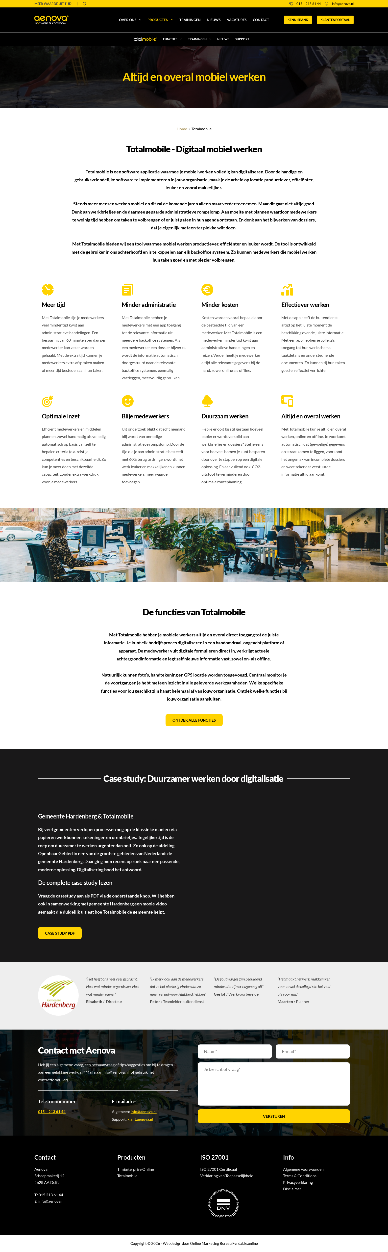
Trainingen (190, 20)
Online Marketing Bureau (211, 1243)
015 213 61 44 (51, 1194)
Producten (161, 20)
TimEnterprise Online (135, 1169)
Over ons (131, 20)
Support (242, 39)
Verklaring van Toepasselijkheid (226, 1175)
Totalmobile (127, 1175)
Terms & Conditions (299, 1175)
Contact (261, 20)
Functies (173, 39)
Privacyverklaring (298, 1182)
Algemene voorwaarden (303, 1169)
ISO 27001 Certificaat (218, 1169)
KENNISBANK (298, 20)
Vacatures (237, 20)
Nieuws (214, 20)
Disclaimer (292, 1188)
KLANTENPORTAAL (335, 20)
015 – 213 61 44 (308, 4)
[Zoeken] (84, 4)
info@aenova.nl (343, 4)
